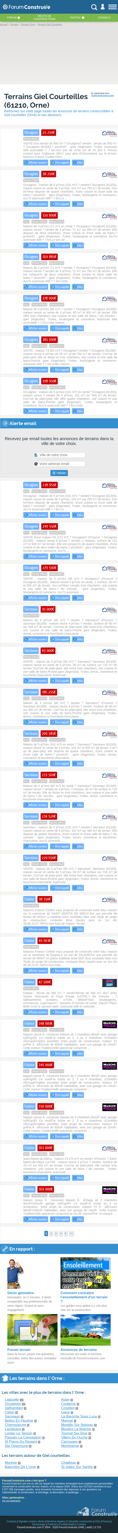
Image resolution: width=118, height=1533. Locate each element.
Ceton (9, 1412)
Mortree (11, 1463)
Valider (59, 473)
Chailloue (68, 1463)
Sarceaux (12, 1416)
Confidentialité (67, 1524)
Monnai (67, 1421)
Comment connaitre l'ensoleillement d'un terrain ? (83, 1297)
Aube (65, 1400)
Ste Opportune (16, 1446)
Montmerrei (70, 1446)
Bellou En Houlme (19, 1421)
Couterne (68, 1404)
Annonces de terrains (78, 1350)
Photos (75, 17)
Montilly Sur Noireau (77, 1425)
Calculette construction (79, 1521)
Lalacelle (12, 1400)
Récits (44, 18)
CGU (97, 1521)
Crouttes (67, 1408)
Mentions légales (55, 1521)
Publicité (52, 1524)
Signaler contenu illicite (31, 1521)
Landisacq (13, 1429)
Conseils (104, 17)
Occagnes (13, 1404)
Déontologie (38, 1524)
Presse (106, 1521)
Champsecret (15, 1425)
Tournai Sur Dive (74, 1433)
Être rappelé (60, 162)
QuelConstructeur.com (102, 95)
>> (71, 1233)
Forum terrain (19, 1350)
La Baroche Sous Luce (79, 1416)
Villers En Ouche (74, 1437)
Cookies (81, 1524)
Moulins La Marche (76, 1429)
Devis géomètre (20, 1293)
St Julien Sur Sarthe (77, 1467)
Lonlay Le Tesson (18, 1433)
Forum (11, 17)
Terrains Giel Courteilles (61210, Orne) (46, 100)
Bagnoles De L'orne (20, 1467)
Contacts (11, 1521)
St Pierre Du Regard (21, 1442)
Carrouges (69, 1442)
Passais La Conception (23, 1437)
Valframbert (14, 1408)
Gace (65, 1412)
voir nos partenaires (11, 1501)
